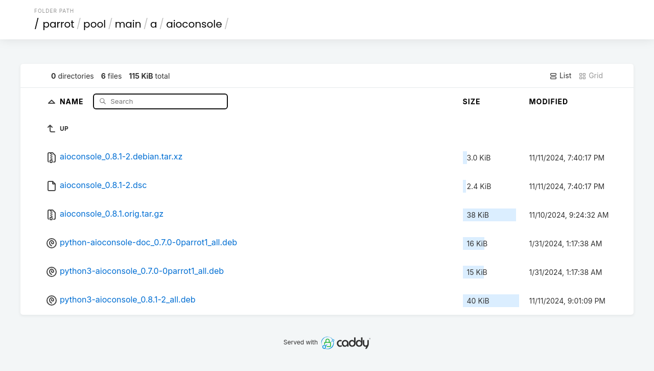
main (128, 24)
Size (472, 101)
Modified (549, 101)
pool (94, 24)
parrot (59, 24)
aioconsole (194, 24)
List (560, 75)
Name (73, 101)
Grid (590, 75)
